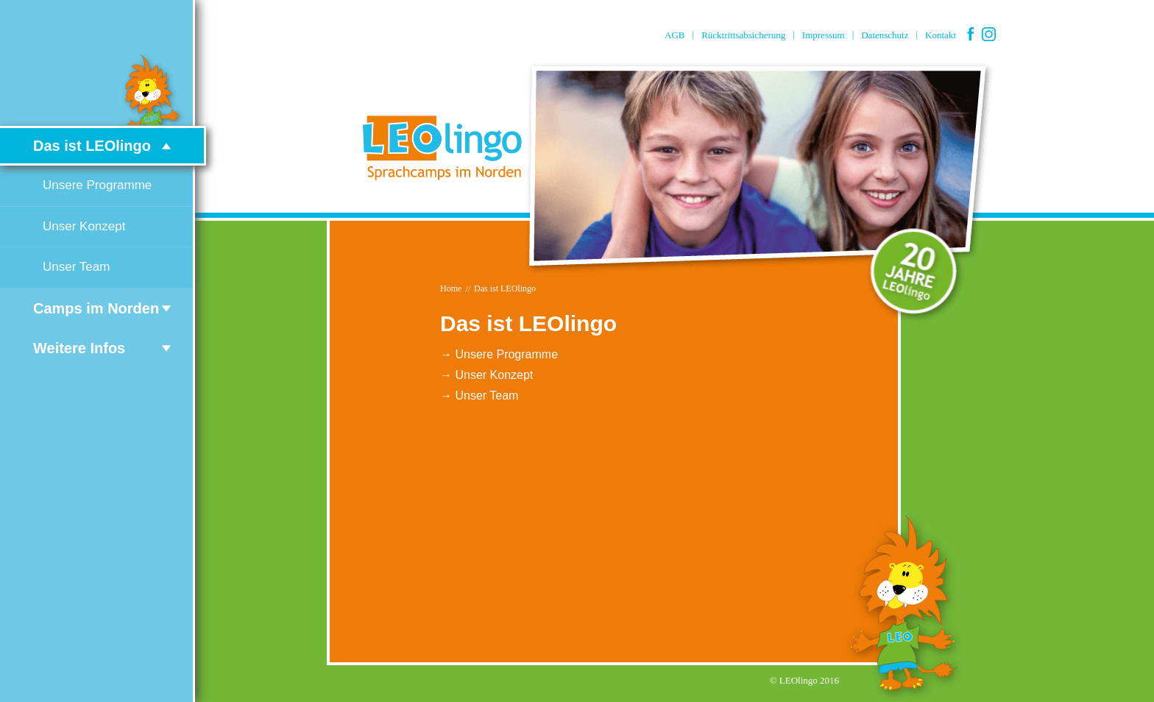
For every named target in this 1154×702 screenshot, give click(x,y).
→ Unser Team (479, 395)
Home (450, 288)
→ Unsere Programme (499, 354)
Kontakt (940, 34)
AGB (674, 34)
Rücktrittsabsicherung (743, 34)
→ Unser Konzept (486, 375)
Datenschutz (884, 34)
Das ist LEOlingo (505, 288)
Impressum (823, 34)
